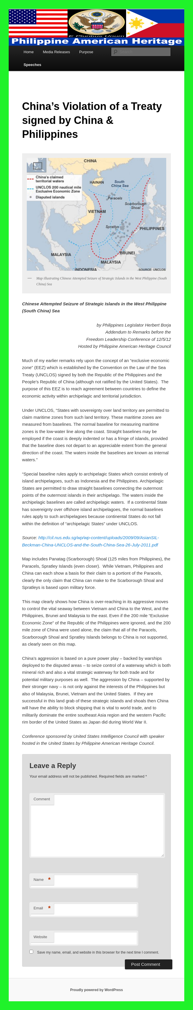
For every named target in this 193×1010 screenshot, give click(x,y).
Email (42, 908)
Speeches (32, 65)
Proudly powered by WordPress (96, 990)
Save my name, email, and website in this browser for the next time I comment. (98, 952)
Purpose (86, 52)
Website (40, 937)
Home (29, 52)
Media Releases (56, 52)
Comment (41, 799)
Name (42, 880)
